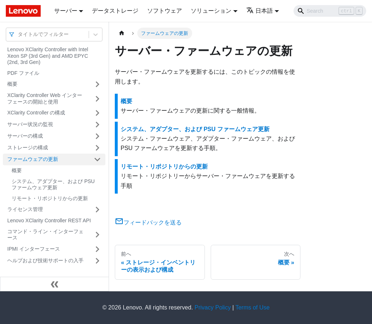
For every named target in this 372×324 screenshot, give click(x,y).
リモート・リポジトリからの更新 (50, 198)
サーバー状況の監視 (30, 124)
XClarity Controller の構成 (36, 113)
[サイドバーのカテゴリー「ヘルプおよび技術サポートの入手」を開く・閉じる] (97, 261)
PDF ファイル (23, 73)
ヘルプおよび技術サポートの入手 (45, 260)
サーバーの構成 (25, 136)
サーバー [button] (65, 11)
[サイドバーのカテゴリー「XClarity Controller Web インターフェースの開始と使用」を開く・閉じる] (97, 98)
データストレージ (115, 11)
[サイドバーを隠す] (54, 284)
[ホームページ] (122, 33)
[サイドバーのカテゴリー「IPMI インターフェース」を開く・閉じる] (97, 249)
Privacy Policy (213, 307)
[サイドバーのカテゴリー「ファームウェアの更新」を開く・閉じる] (97, 159)
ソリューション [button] (211, 11)
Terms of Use (252, 307)
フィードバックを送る (148, 222)
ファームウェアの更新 (32, 159)
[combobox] (18, 34)
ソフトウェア (164, 11)
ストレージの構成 (27, 147)
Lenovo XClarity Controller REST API (49, 220)
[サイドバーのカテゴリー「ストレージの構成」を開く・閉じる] (97, 148)
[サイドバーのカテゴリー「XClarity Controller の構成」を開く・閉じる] (97, 113)
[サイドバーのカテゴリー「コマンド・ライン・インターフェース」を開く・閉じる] (97, 234)
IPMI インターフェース (33, 249)
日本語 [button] (259, 11)
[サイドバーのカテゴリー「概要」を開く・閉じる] (97, 84)
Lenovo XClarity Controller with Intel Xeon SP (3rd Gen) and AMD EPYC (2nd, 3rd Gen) (47, 55)
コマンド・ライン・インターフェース (45, 234)
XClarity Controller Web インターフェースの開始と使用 (44, 98)
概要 (12, 84)
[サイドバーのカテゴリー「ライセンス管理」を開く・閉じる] (97, 209)
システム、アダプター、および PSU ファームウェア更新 (53, 184)
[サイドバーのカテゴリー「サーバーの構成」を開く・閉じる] (97, 136)
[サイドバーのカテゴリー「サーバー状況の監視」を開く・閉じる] (97, 124)
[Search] (330, 11)
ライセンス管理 (25, 209)
